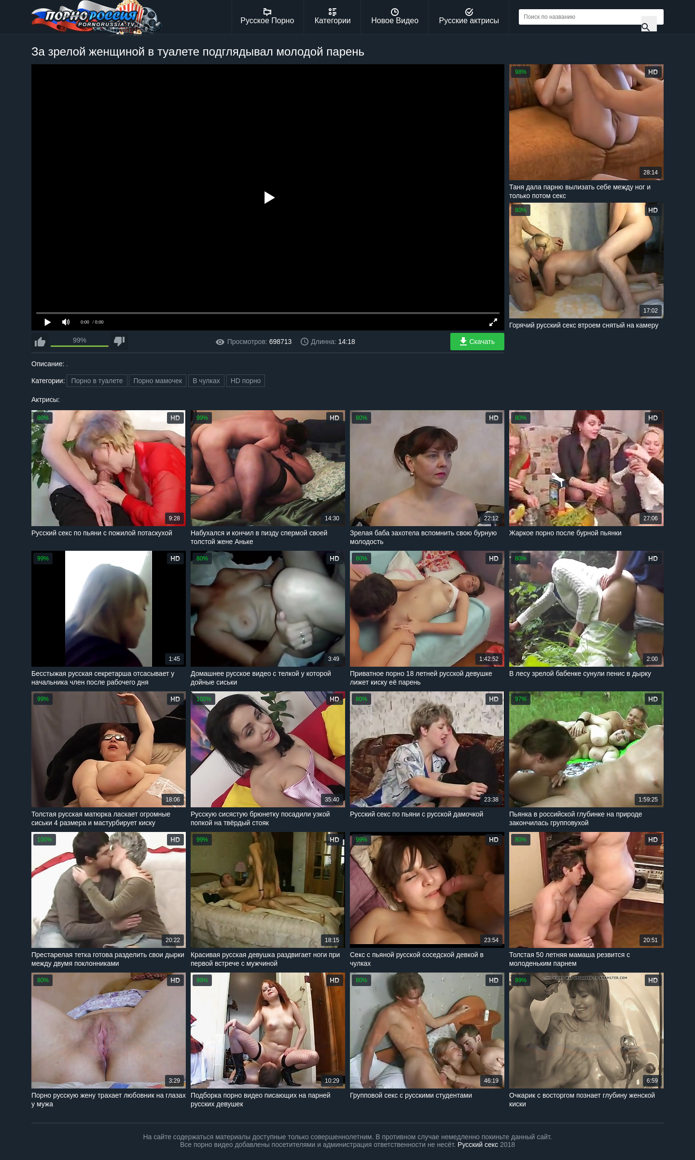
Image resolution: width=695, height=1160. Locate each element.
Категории (333, 16)
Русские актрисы (469, 16)
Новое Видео (394, 16)
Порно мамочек (157, 381)
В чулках (206, 381)
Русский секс (478, 1144)
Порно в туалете (97, 381)
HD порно (246, 381)
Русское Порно (267, 16)
